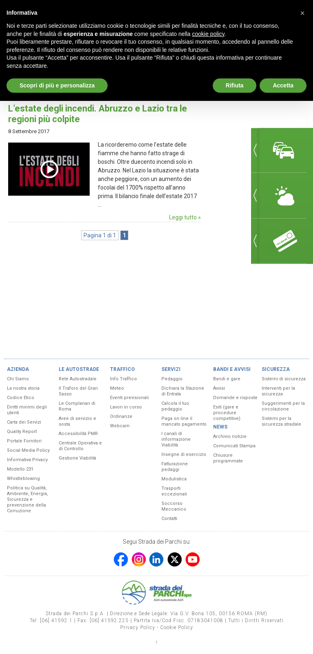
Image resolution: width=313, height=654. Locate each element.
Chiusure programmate (228, 458)
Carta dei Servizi (24, 422)
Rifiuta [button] (235, 85)
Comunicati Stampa (234, 446)
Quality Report (22, 431)
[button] (302, 13)
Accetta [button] (283, 85)
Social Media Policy (28, 450)
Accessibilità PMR (78, 433)
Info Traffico (123, 379)
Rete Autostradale (78, 379)
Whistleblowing (23, 478)
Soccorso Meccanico (173, 506)
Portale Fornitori (24, 441)
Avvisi (219, 388)
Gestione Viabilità (77, 458)
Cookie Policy (176, 627)
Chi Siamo (18, 379)
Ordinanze (121, 416)
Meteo (117, 388)
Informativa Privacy (27, 459)
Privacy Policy (137, 627)
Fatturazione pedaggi (174, 466)
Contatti (169, 518)
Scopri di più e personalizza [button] (57, 85)
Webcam (120, 426)
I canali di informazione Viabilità (176, 439)
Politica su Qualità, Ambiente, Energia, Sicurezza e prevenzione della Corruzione (27, 499)
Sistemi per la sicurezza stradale (281, 421)
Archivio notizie (230, 436)
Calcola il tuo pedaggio (175, 406)
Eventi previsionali (129, 397)
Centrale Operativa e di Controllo (80, 445)
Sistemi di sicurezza (284, 379)
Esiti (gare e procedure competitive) (226, 412)
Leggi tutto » (185, 217)
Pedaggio (172, 379)
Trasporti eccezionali (174, 491)
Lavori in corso (126, 407)
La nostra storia (23, 388)
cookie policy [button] (208, 34)
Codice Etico (20, 397)
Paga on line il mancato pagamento (184, 421)
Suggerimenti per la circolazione (283, 406)
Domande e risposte (235, 397)
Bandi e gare (226, 379)
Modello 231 (20, 469)
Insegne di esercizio (183, 454)
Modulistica (174, 479)
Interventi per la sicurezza (278, 391)
